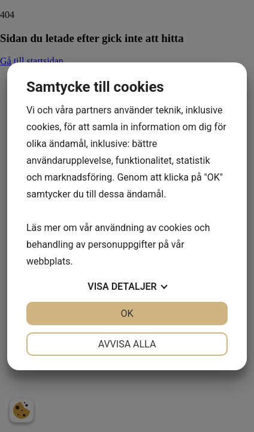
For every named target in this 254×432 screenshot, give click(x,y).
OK (126, 313)
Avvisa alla (127, 344)
